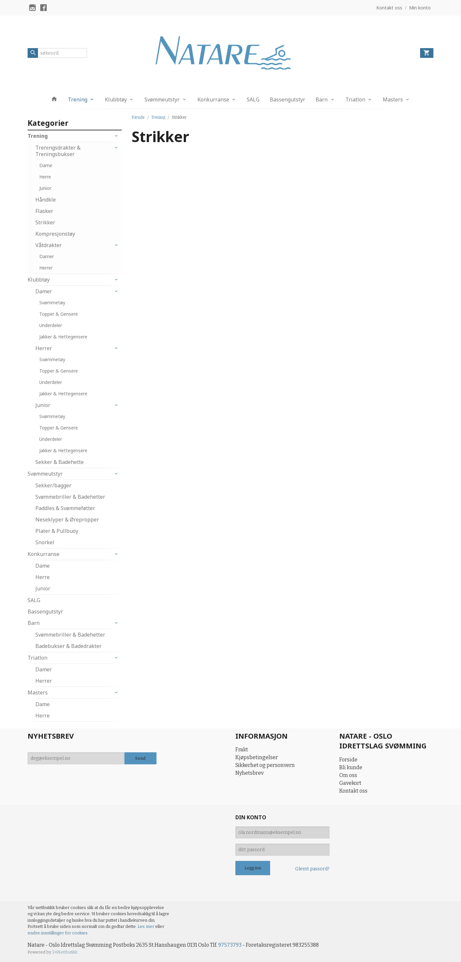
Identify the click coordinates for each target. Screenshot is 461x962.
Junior (45, 188)
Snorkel (44, 542)
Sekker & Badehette (59, 462)
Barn (322, 99)
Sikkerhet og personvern (265, 765)
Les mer (146, 926)
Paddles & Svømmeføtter (65, 508)
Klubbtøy (116, 99)
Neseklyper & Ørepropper (67, 519)
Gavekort (350, 783)
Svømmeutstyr (162, 99)
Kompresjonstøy (55, 233)
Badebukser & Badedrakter (68, 646)
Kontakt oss (353, 791)
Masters (393, 99)
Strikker (45, 222)
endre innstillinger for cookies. (58, 932)
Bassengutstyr (287, 99)
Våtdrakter (48, 245)
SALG (253, 99)
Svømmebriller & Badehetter (70, 496)
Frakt (241, 749)
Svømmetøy (52, 302)
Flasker (44, 211)
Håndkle (45, 199)
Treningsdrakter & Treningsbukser (58, 151)
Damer (46, 256)
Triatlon (355, 99)
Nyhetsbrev (249, 773)
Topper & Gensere (58, 314)
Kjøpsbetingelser (256, 757)
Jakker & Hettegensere (63, 337)
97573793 (230, 945)
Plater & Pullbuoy (56, 530)
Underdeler (50, 325)
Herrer (46, 268)
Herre (45, 177)
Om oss (348, 775)
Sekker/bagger (53, 485)
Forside (138, 117)
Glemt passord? (312, 869)
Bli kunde (350, 767)
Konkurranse (213, 99)
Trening (77, 99)
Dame (45, 165)
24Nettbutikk (65, 952)
